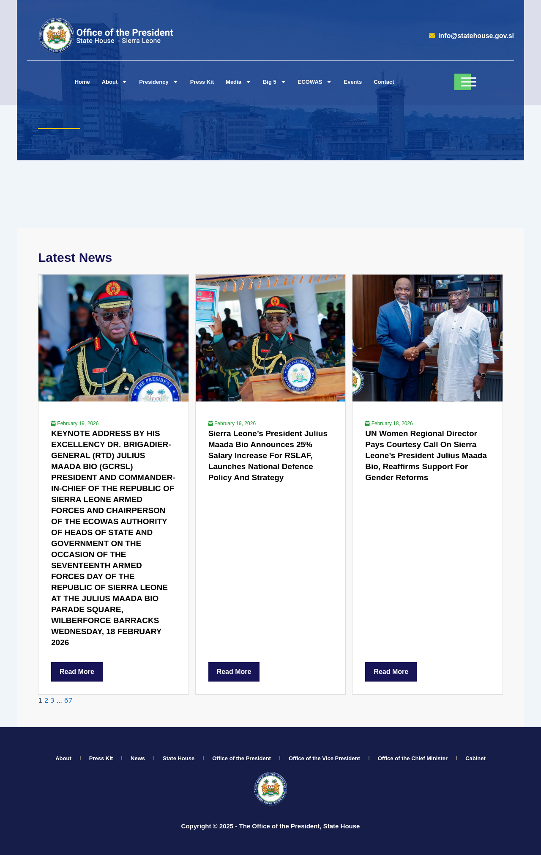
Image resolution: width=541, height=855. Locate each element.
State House (178, 758)
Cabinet (475, 758)
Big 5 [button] (274, 82)
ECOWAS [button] (315, 82)
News (138, 758)
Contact (384, 82)
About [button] (115, 82)
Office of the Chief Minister (413, 758)
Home (82, 82)
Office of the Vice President (324, 758)
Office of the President (241, 758)
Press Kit (202, 82)
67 (68, 700)
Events (353, 82)
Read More (77, 671)
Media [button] (238, 82)
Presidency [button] (158, 82)
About (63, 758)
